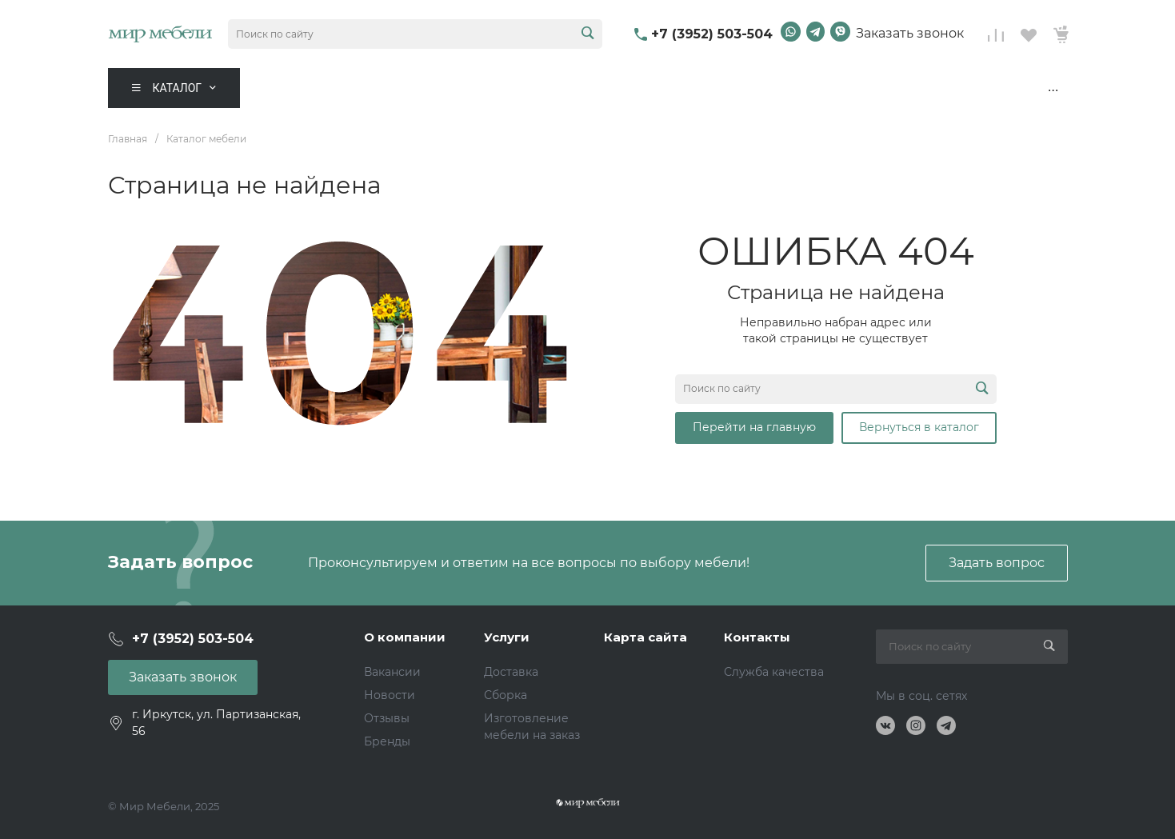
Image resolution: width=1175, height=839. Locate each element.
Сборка (505, 695)
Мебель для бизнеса (627, 88)
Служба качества (774, 672)
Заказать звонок (910, 33)
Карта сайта (645, 637)
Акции (410, 88)
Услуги (507, 637)
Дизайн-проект (1002, 88)
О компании (405, 637)
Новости (389, 695)
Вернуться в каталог (919, 427)
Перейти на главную (754, 427)
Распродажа (495, 88)
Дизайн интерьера (782, 88)
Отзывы (387, 718)
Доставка (511, 672)
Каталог (177, 88)
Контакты (896, 88)
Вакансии (392, 672)
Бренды (387, 741)
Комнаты (310, 88)
